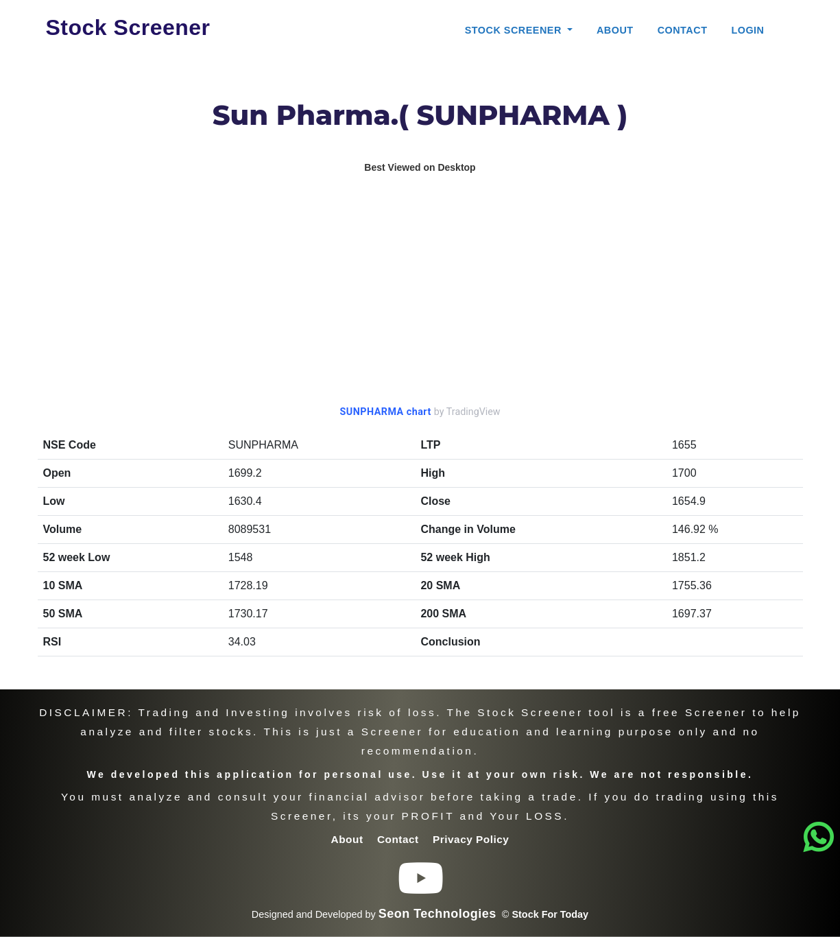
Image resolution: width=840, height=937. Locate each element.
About (615, 30)
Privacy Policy (471, 839)
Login (747, 30)
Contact (683, 30)
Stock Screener (128, 27)
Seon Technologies (437, 914)
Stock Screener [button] (515, 30)
